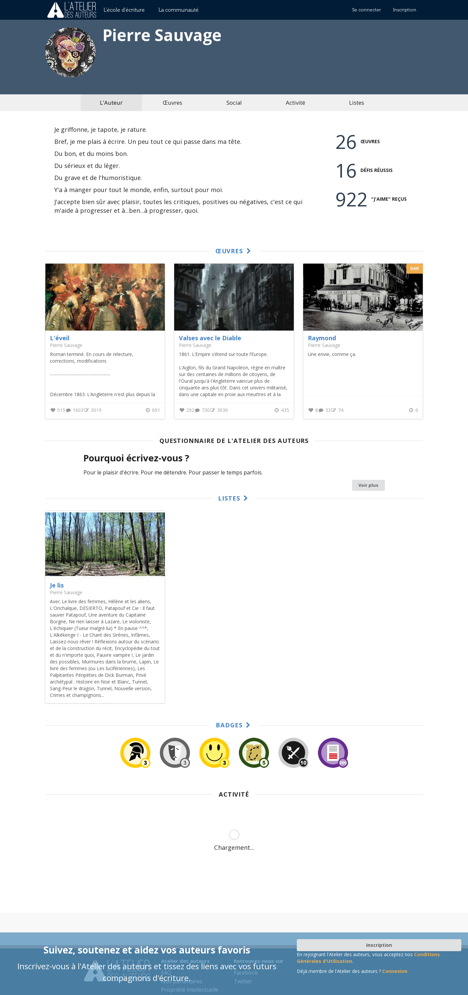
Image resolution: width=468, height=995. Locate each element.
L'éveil (59, 338)
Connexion (394, 971)
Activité (295, 102)
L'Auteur (111, 102)
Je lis (57, 585)
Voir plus (368, 485)
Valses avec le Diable (210, 338)
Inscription (404, 10)
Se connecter (366, 10)
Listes (356, 102)
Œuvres (172, 102)
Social (234, 102)
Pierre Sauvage (66, 592)
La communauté (178, 10)
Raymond (322, 338)
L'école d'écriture (124, 10)
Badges (234, 725)
